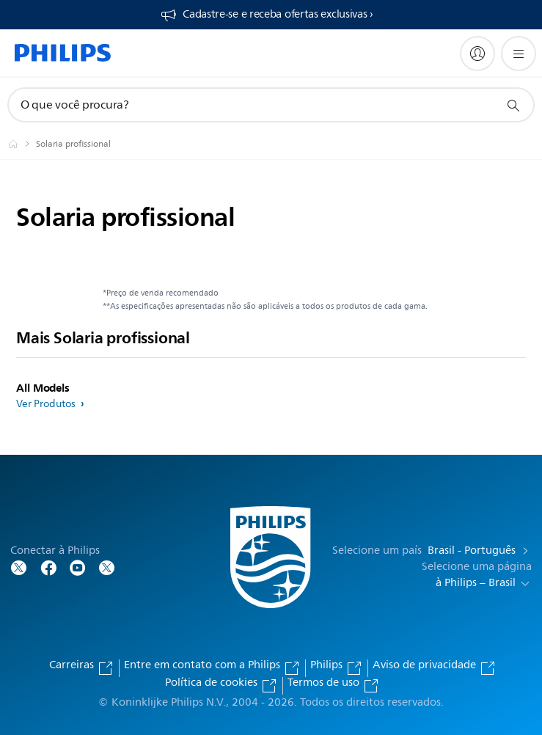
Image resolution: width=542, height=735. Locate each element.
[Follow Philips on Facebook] (48, 566)
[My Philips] (477, 53)
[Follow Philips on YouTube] (78, 566)
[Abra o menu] (518, 53)
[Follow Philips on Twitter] (19, 566)
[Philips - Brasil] (22, 144)
